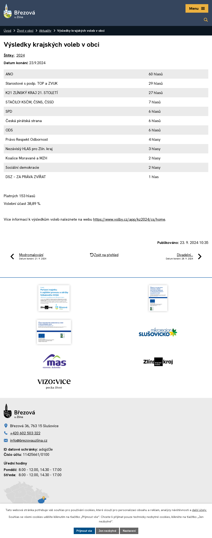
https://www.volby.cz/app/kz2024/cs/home (129, 219)
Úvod (7, 31)
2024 (20, 55)
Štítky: (9, 55)
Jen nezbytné (108, 530)
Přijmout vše (83, 530)
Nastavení (130, 530)
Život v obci (25, 31)
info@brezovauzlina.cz (28, 440)
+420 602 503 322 (25, 433)
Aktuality (45, 31)
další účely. (199, 510)
